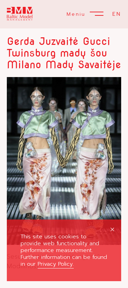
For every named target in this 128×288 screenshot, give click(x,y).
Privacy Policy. (56, 264)
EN (116, 14)
